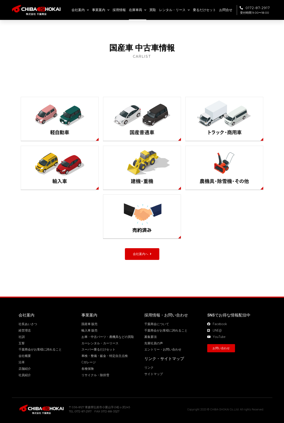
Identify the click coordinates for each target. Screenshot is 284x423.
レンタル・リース (174, 10)
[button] (142, 254)
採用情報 (119, 10)
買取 (152, 10)
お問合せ (225, 10)
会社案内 (80, 10)
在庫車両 (137, 10)
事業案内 (100, 10)
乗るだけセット (204, 10)
